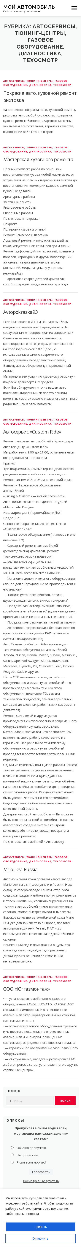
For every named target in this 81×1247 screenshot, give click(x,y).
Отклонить (40, 1238)
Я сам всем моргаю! (31, 1162)
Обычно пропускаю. (32, 1148)
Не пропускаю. (28, 1155)
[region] (40, 1218)
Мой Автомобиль (29, 7)
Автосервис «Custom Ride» (32, 431)
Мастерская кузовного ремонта (38, 159)
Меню (74, 8)
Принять (40, 1227)
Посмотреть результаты (41, 1181)
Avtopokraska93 (20, 312)
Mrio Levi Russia (20, 869)
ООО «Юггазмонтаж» (26, 988)
